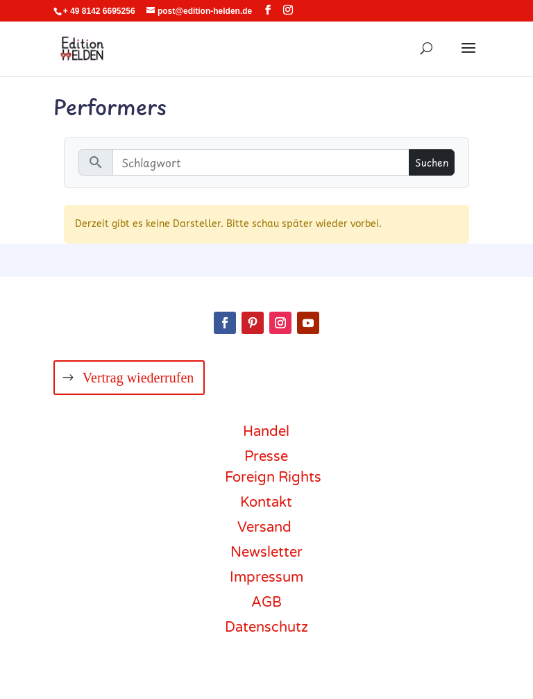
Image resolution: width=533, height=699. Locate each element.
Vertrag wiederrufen (138, 377)
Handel (266, 431)
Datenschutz (266, 627)
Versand (264, 527)
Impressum (266, 577)
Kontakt (266, 502)
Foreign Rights (273, 477)
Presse (266, 456)
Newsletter (266, 552)
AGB (266, 602)
